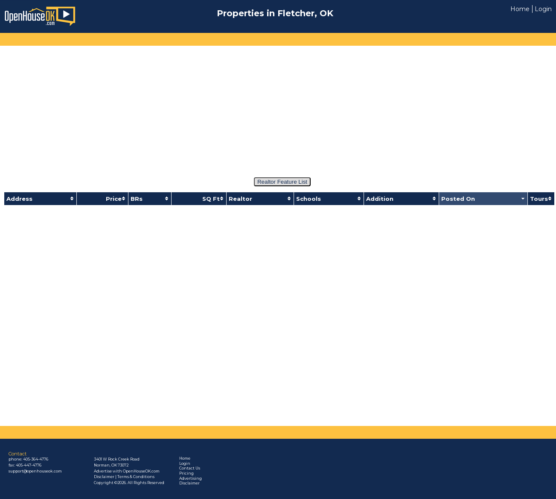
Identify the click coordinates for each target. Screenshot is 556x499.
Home (520, 9)
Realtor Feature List (282, 182)
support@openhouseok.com (35, 471)
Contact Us (189, 468)
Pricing (186, 473)
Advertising (190, 478)
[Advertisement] (277, 107)
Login (543, 9)
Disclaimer (189, 483)
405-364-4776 (35, 459)
